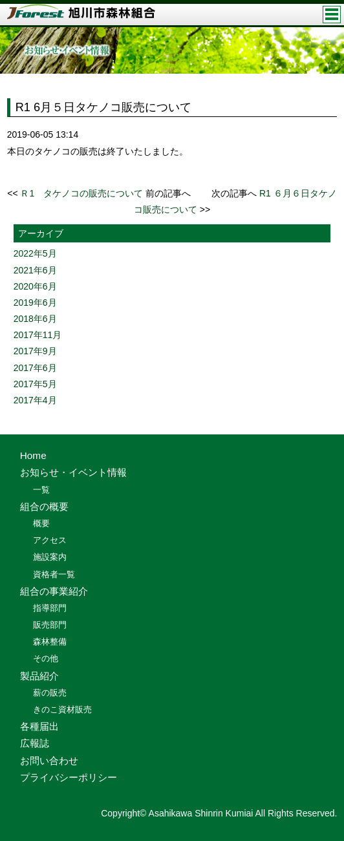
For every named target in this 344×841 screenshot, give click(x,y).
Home (33, 455)
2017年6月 (35, 368)
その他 (45, 658)
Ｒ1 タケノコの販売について (81, 193)
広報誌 (34, 743)
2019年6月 (35, 302)
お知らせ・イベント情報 (73, 472)
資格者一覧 (54, 574)
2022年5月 (35, 253)
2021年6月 (35, 270)
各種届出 (39, 726)
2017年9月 (35, 351)
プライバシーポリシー (68, 777)
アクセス (50, 540)
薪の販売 (50, 692)
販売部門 (50, 625)
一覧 (41, 490)
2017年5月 (35, 384)
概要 (41, 523)
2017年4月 (35, 400)
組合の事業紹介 (54, 591)
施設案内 (50, 557)
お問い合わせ (49, 760)
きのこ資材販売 (62, 709)
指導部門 (50, 608)
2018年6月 (35, 319)
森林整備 (50, 641)
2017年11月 (38, 335)
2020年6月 (35, 286)
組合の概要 (44, 506)
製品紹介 (39, 675)
